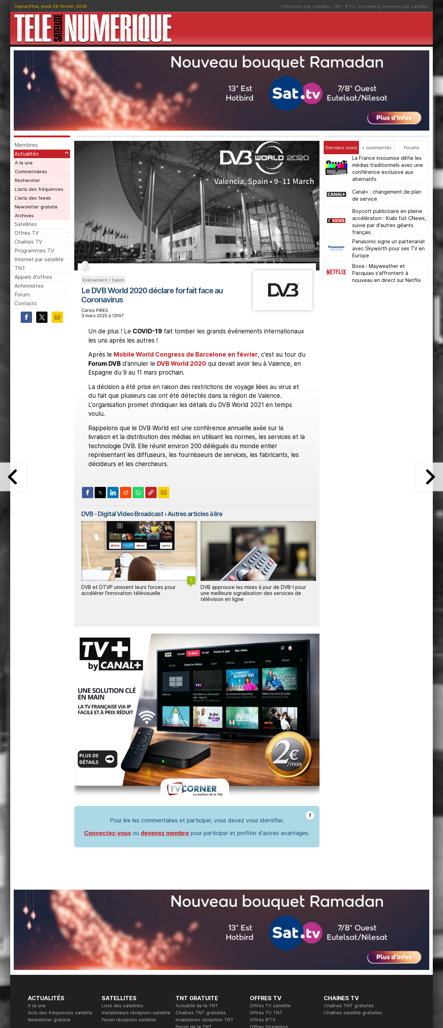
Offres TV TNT (266, 910)
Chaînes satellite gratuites (353, 910)
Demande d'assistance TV (205, 974)
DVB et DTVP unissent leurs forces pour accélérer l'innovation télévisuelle (128, 590)
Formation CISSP (268, 960)
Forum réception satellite (129, 917)
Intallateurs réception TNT (205, 917)
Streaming (369, 6)
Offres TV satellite (270, 903)
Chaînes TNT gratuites (201, 910)
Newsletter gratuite (36, 206)
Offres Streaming (269, 924)
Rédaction (187, 952)
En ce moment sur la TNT (55, 952)
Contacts (25, 303)
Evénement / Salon (103, 280)
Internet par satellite (406, 6)
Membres (26, 145)
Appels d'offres (33, 277)
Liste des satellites (122, 903)
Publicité (185, 960)
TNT (337, 6)
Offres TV (26, 233)
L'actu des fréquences (39, 189)
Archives (24, 215)
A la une (24, 162)
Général (184, 967)
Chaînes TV (28, 241)
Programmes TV (34, 250)
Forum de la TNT (194, 924)
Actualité (111, 960)
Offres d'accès (118, 967)
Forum (22, 294)
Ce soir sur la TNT (48, 960)
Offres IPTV (263, 917)
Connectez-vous (107, 730)
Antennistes (29, 285)
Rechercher (27, 180)
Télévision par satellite (305, 6)
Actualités (26, 153)
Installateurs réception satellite (136, 910)
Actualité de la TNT (197, 903)
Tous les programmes (51, 967)
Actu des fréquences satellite (60, 910)
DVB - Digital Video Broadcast (122, 514)
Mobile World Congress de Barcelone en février (186, 354)
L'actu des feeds (33, 198)
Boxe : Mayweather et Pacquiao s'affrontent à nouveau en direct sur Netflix (386, 273)
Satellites (25, 224)
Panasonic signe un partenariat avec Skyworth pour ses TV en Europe (388, 248)
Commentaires (31, 171)
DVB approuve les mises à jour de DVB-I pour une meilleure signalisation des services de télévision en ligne (253, 593)
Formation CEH (266, 952)
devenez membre (165, 730)
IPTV (350, 6)
